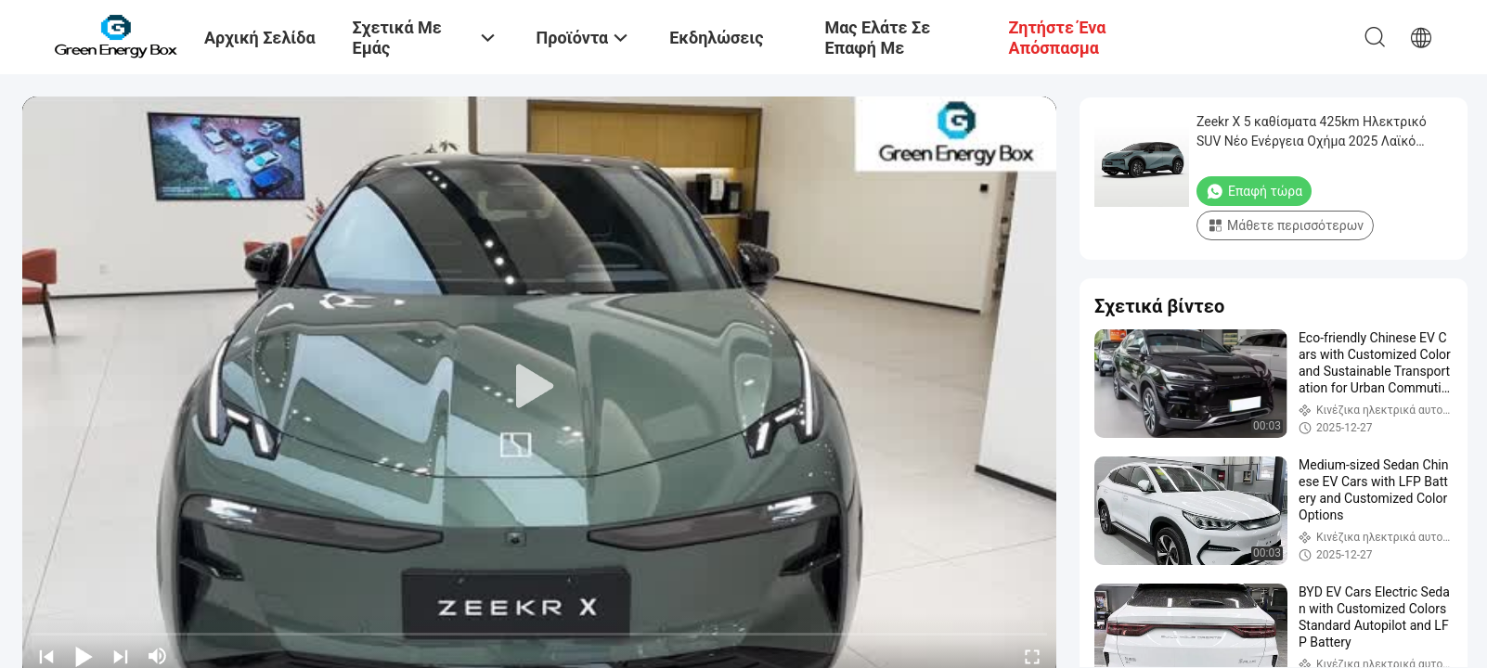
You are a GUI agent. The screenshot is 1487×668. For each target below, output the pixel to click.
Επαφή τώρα (1254, 191)
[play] (539, 387)
